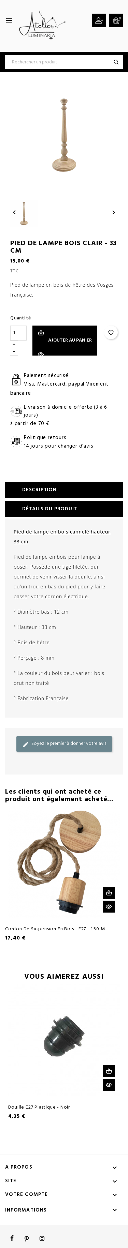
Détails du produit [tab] (49, 509)
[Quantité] (18, 333)
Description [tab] (39, 490)
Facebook (12, 1238)
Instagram (42, 1238)
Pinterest (27, 1238)
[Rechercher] (64, 62)
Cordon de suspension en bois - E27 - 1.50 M (55, 929)
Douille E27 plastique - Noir (39, 1107)
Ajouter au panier (70, 340)
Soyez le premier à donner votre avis (64, 744)
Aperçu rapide (109, 907)
